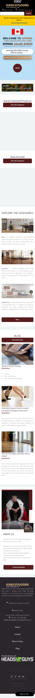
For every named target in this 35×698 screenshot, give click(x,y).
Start (17, 68)
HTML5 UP (19, 686)
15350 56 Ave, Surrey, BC (24, 10)
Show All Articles (17, 340)
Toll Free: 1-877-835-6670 (17, 618)
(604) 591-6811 (17, 610)
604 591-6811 (7, 10)
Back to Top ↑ (24, 694)
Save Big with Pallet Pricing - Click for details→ (17, 51)
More (17, 320)
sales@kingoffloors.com (24, 620)
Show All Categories (17, 105)
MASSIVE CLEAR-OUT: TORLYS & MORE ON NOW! (17, 57)
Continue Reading (18, 567)
